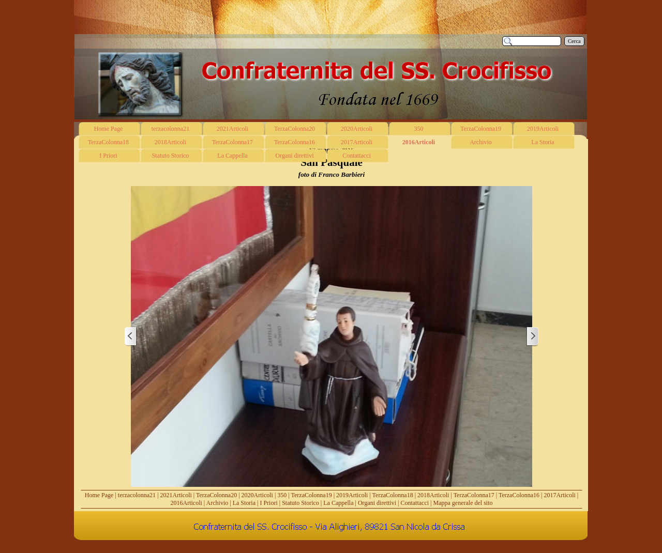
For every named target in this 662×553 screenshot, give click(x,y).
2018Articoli (433, 495)
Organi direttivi (377, 502)
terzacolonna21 (137, 495)
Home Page (99, 495)
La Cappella (338, 502)
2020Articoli (257, 495)
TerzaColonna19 (311, 495)
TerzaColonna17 (474, 495)
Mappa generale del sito (463, 502)
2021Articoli (176, 495)
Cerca (574, 41)
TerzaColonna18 (392, 495)
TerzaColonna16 (519, 495)
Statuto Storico (300, 502)
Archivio (217, 502)
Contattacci (414, 502)
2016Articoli (186, 502)
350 (282, 495)
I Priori (268, 502)
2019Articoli (352, 495)
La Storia (244, 502)
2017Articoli (560, 495)
